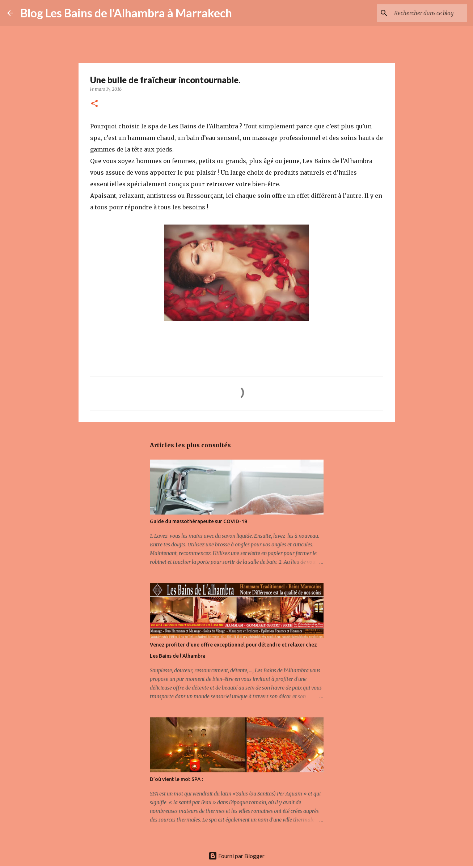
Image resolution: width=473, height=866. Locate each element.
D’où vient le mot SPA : (176, 779)
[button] (94, 104)
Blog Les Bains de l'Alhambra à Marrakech (126, 13)
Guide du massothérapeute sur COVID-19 (198, 521)
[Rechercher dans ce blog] (429, 13)
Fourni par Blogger (236, 855)
